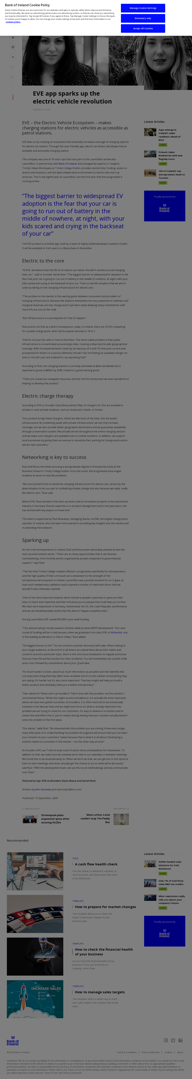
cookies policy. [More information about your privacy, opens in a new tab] (13, 19)
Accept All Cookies (143, 26)
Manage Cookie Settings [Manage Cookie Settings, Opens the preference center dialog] (143, 5)
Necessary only (143, 16)
